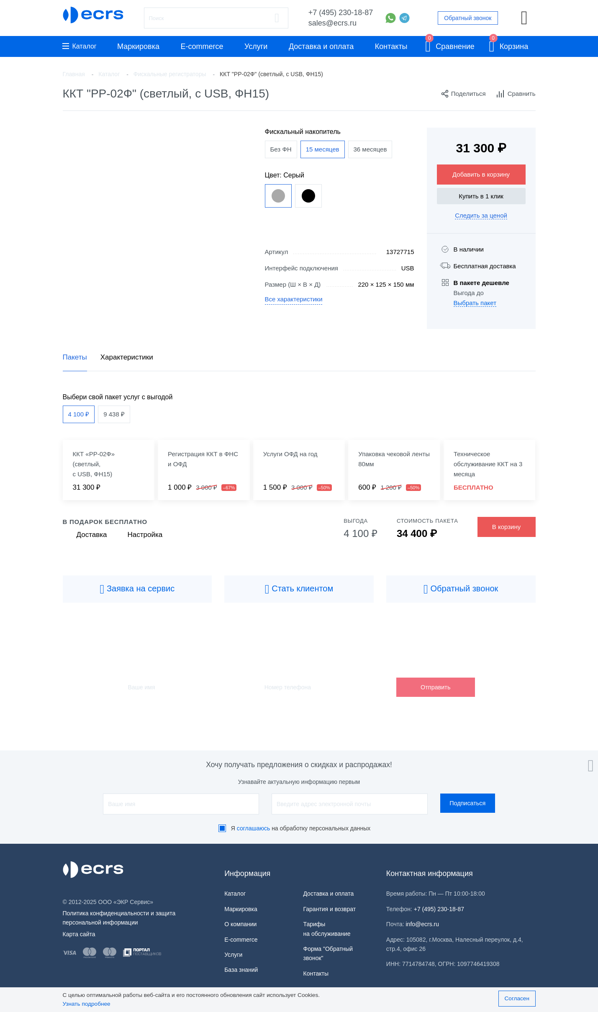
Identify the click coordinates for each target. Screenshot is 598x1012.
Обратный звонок (467, 18)
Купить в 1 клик (481, 196)
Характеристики (126, 357)
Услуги (255, 46)
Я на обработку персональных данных (301, 828)
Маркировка (138, 46)
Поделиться (463, 94)
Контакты (391, 46)
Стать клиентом (299, 589)
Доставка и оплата (321, 46)
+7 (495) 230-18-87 (340, 12)
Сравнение (450, 45)
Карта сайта (79, 934)
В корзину (506, 526)
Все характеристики (294, 299)
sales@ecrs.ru (332, 23)
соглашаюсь (253, 828)
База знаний (241, 969)
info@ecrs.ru (422, 924)
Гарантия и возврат (329, 909)
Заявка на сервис (137, 589)
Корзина (508, 45)
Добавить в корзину (481, 174)
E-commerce (202, 46)
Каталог (79, 46)
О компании (240, 924)
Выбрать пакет (475, 302)
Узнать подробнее (86, 1004)
